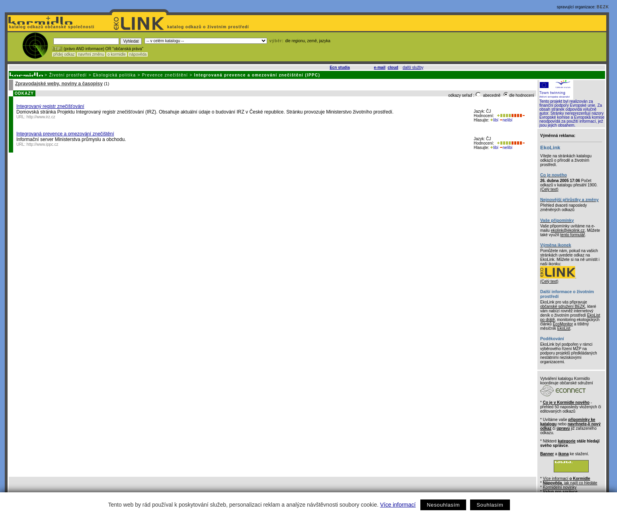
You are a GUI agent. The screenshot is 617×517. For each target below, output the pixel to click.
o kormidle (116, 54)
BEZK (603, 7)
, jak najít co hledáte (570, 483)
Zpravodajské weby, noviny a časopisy (59, 83)
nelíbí (506, 120)
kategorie (566, 441)
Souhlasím (489, 505)
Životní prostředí (68, 75)
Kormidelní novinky (559, 487)
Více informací (398, 504)
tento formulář (572, 235)
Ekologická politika (114, 75)
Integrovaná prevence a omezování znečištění (65, 134)
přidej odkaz (64, 54)
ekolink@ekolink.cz (568, 230)
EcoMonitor (563, 324)
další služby (413, 67)
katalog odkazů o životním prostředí (208, 27)
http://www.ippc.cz (43, 144)
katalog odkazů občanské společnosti (51, 27)
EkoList (563, 328)
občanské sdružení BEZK (562, 306)
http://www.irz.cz (41, 117)
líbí (494, 120)
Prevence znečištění (165, 75)
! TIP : (57, 49)
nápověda (138, 54)
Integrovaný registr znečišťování (50, 106)
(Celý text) (549, 189)
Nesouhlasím (443, 505)
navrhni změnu (91, 54)
